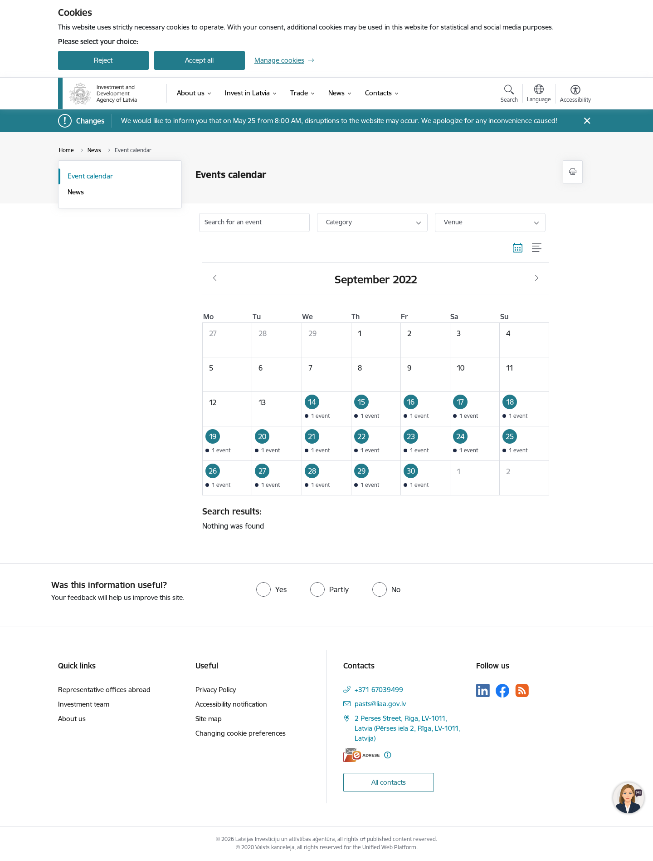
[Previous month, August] (214, 278)
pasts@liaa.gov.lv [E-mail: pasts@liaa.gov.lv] (380, 703)
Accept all (199, 60)
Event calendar (90, 176)
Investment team (83, 704)
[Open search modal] (509, 95)
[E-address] (361, 754)
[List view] (537, 248)
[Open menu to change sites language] (539, 94)
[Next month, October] (536, 278)
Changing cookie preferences (240, 733)
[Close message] (587, 121)
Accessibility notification (231, 704)
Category (339, 222)
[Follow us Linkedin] (483, 691)
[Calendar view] (518, 248)
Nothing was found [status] (372, 518)
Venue (453, 222)
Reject (103, 60)
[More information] (387, 755)
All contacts (388, 782)
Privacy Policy (215, 689)
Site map (208, 718)
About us (72, 718)
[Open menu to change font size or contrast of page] (575, 95)
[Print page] (572, 172)
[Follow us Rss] (522, 690)
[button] (326, 408)
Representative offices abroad (104, 689)
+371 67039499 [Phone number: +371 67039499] (379, 689)
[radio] (271, 589)
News (76, 192)
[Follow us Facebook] (502, 691)
